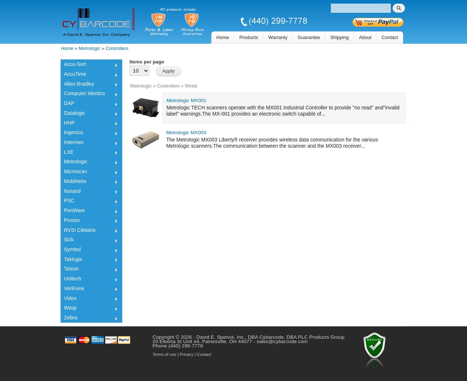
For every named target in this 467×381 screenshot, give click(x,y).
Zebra (89, 319)
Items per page (147, 62)
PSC (89, 202)
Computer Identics (89, 94)
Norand (89, 192)
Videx (89, 299)
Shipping (339, 37)
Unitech (89, 280)
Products (248, 37)
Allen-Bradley (89, 85)
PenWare (89, 211)
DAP (89, 104)
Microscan (89, 172)
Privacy (186, 354)
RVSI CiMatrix (89, 231)
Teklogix (89, 260)
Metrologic (89, 48)
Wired (191, 86)
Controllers (117, 48)
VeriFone (89, 289)
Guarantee (309, 37)
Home (222, 37)
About (365, 37)
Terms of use (164, 354)
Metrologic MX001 (186, 100)
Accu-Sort (89, 65)
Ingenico (89, 133)
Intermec (89, 143)
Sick (89, 241)
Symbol (89, 250)
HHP (89, 124)
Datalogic (89, 114)
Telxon (89, 270)
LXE (89, 153)
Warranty (277, 37)
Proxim (89, 221)
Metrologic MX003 (186, 132)
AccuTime (89, 75)
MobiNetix (89, 182)
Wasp (89, 309)
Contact (390, 37)
